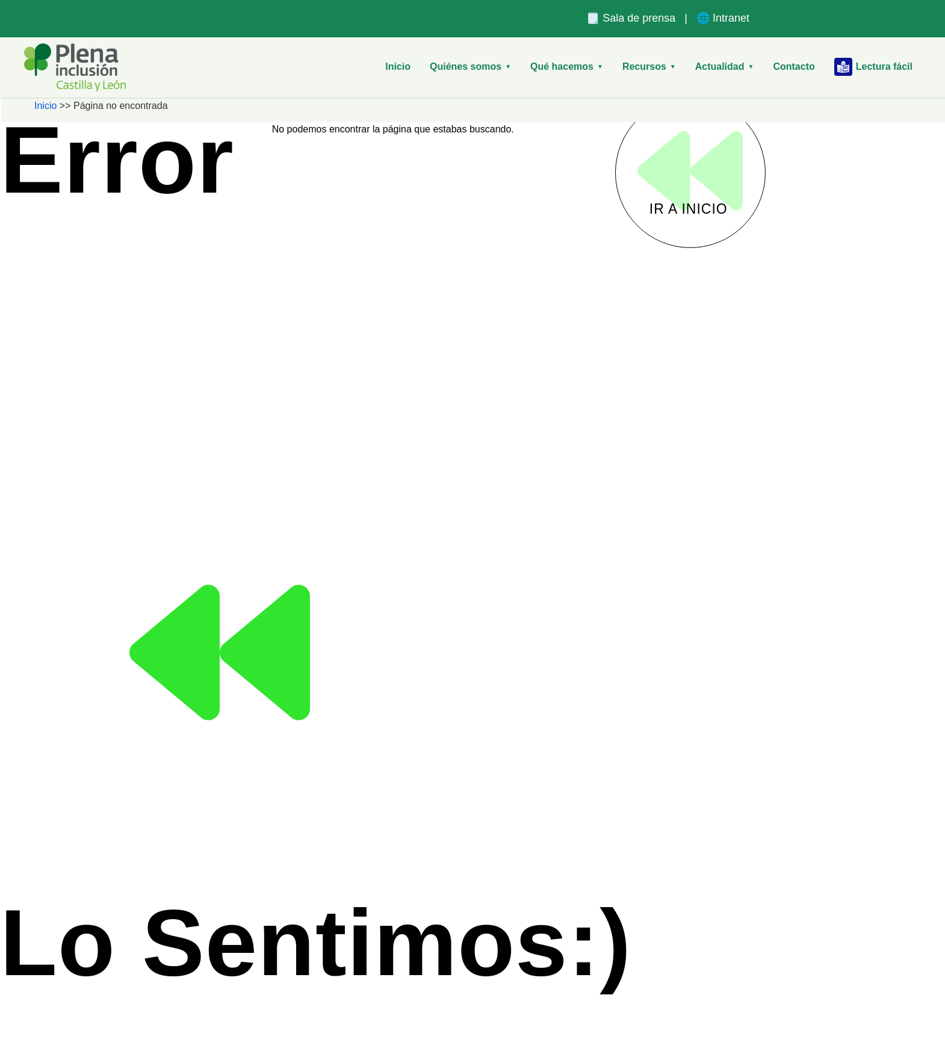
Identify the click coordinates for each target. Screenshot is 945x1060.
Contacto (793, 66)
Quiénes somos (470, 66)
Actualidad (724, 66)
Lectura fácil (873, 67)
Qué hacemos (566, 66)
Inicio (398, 66)
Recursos (649, 66)
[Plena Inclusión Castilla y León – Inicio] (75, 67)
